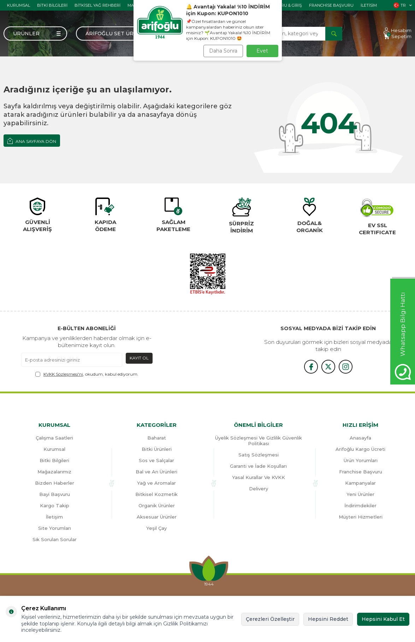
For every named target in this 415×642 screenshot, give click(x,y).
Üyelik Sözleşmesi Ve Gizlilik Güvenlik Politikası (258, 440)
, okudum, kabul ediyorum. (86, 374)
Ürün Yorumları (361, 460)
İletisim (369, 5)
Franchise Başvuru (331, 5)
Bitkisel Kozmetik (156, 494)
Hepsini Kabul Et (383, 619)
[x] (328, 367)
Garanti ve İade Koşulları (258, 466)
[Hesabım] (397, 31)
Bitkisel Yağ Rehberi (97, 5)
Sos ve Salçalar (156, 460)
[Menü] (35, 33)
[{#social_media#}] (310, 367)
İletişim (54, 517)
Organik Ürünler (156, 505)
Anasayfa (360, 438)
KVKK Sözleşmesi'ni (63, 374)
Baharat (156, 438)
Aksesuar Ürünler (157, 517)
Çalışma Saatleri (54, 438)
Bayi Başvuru (54, 494)
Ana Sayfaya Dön (31, 141)
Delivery (258, 488)
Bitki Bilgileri (52, 5)
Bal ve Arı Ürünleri (156, 471)
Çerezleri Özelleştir (270, 619)
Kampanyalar (360, 483)
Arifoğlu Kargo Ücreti (360, 449)
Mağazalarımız (54, 471)
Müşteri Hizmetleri (361, 517)
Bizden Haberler (54, 483)
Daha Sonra (223, 51)
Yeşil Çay (156, 528)
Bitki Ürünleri (157, 449)
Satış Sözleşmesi (258, 455)
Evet (262, 51)
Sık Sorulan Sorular (54, 539)
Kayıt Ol (139, 358)
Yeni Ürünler (360, 494)
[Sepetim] (397, 37)
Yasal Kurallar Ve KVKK (258, 477)
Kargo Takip (54, 505)
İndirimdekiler (360, 505)
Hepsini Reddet (328, 619)
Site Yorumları (54, 528)
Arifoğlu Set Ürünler (118, 33)
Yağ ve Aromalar (156, 483)
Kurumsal (18, 5)
